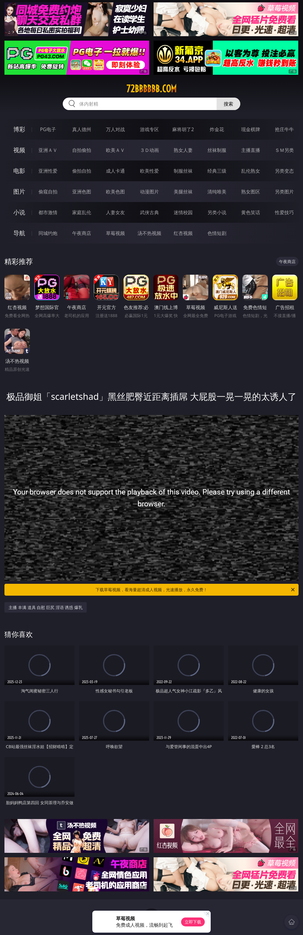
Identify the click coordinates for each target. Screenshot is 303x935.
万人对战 (115, 129)
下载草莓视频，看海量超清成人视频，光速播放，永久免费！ (196, 589)
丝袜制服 (216, 150)
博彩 (19, 129)
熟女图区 (250, 191)
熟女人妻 (183, 150)
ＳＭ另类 (284, 150)
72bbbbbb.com (151, 89)
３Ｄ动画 (149, 150)
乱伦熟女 (250, 171)
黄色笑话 (250, 212)
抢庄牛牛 (284, 129)
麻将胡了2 (183, 129)
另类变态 (284, 171)
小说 (19, 212)
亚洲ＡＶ (47, 150)
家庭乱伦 (81, 212)
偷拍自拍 (81, 171)
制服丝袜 (183, 171)
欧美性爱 (149, 171)
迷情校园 (183, 212)
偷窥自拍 (47, 191)
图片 (19, 191)
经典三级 (216, 171)
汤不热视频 (149, 233)
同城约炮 (47, 233)
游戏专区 (149, 129)
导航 (19, 233)
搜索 (228, 104)
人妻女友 (115, 212)
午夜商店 (81, 233)
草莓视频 (115, 233)
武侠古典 (149, 212)
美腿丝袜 (183, 191)
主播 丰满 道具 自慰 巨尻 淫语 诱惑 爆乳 (45, 607)
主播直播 (250, 150)
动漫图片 (149, 191)
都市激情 (47, 212)
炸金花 (217, 129)
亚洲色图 (81, 191)
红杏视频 (183, 233)
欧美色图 (115, 191)
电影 (19, 171)
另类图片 (284, 191)
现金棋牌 (250, 129)
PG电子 (48, 129)
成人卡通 (115, 171)
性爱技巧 (284, 212)
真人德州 (81, 129)
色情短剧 (216, 233)
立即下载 (193, 922)
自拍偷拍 (81, 150)
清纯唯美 (216, 191)
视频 (19, 150)
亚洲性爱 (47, 171)
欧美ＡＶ (115, 150)
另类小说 (216, 212)
